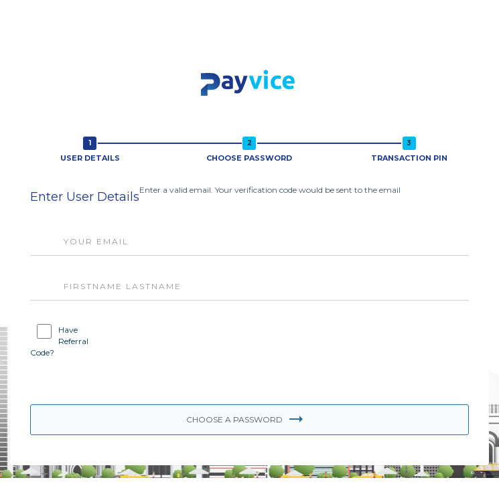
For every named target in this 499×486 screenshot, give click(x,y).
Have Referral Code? (59, 341)
